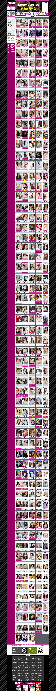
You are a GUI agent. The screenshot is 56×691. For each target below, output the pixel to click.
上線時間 (9, 23)
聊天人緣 (9, 24)
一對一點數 (9, 27)
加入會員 (11, 8)
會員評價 (9, 22)
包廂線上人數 (10, 25)
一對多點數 (9, 26)
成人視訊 (9, 34)
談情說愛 (9, 33)
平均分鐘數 (9, 21)
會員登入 (11, 7)
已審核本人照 (10, 32)
